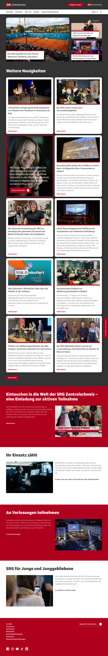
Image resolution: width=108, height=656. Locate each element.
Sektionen (19, 12)
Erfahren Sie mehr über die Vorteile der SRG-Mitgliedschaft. (77, 479)
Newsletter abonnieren (90, 624)
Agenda (36, 12)
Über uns (28, 12)
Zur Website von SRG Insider (65, 590)
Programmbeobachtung (50, 12)
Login (94, 12)
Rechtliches (10, 629)
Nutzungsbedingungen (14, 634)
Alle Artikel (12, 378)
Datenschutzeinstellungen (16, 639)
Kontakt (9, 624)
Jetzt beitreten (20, 190)
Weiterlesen (12, 131)
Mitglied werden (75, 5)
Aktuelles (9, 12)
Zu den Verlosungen (13, 534)
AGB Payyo (10, 636)
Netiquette (10, 631)
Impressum (10, 626)
